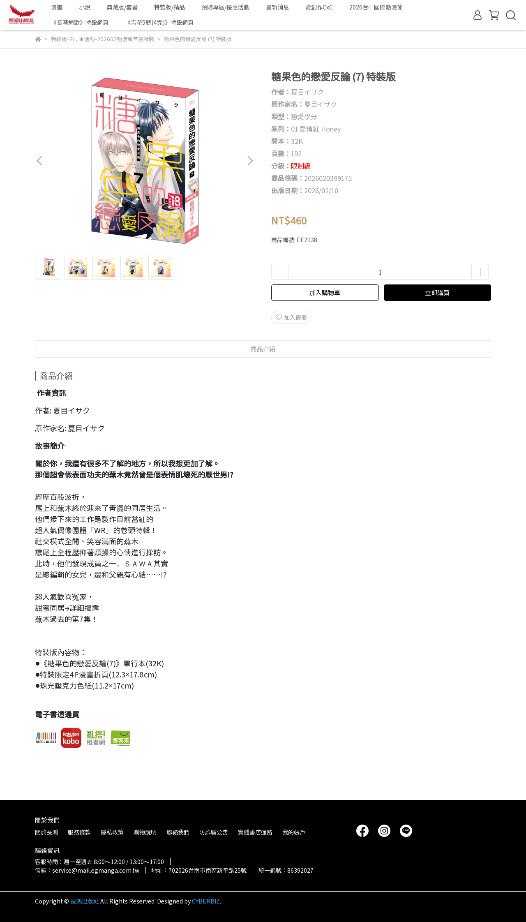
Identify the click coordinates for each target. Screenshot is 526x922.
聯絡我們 (177, 832)
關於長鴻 (46, 832)
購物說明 (145, 832)
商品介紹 (263, 348)
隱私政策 (112, 832)
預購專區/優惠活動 (225, 7)
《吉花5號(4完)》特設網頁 (159, 22)
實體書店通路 (255, 832)
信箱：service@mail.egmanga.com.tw (87, 870)
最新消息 (277, 7)
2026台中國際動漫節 (376, 7)
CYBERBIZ (206, 901)
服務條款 (79, 832)
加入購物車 (324, 292)
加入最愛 (291, 317)
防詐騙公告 (213, 832)
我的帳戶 (293, 832)
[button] (250, 161)
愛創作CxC (319, 7)
